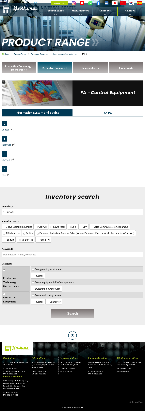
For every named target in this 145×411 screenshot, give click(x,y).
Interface (6, 144)
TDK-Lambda (11, 233)
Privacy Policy (59, 3)
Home (7, 54)
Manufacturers (80, 10)
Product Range (55, 10)
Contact (130, 10)
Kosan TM (43, 239)
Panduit (8, 239)
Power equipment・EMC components (53, 282)
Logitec (6, 160)
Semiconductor (90, 68)
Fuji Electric (25, 239)
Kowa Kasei (58, 226)
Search (72, 313)
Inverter (37, 275)
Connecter (53, 301)
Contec (5, 129)
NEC (4, 175)
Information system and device (65, 54)
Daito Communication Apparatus (109, 226)
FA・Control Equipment (39, 54)
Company (105, 10)
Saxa (72, 226)
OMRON (41, 226)
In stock (8, 212)
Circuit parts (126, 68)
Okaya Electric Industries (17, 226)
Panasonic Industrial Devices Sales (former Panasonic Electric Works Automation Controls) (85, 233)
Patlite (28, 233)
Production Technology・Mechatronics (19, 67)
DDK (83, 226)
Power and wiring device (46, 295)
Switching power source (46, 288)
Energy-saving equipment (47, 269)
